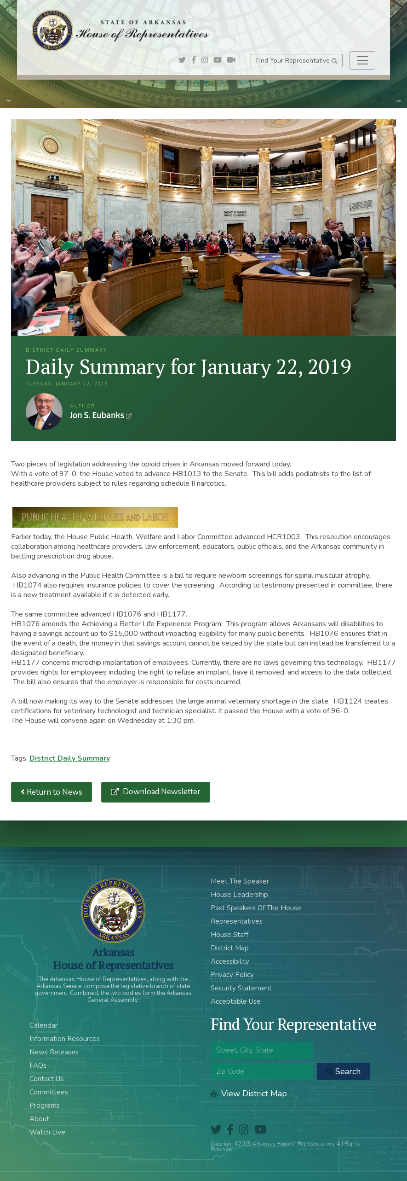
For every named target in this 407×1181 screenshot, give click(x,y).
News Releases (54, 1052)
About (39, 1118)
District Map (230, 948)
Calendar (43, 1025)
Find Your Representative (297, 60)
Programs (44, 1105)
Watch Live (47, 1132)
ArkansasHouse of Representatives (113, 958)
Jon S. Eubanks (44, 411)
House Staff (229, 934)
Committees (48, 1092)
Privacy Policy (232, 974)
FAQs (37, 1065)
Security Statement (241, 988)
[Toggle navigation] (362, 60)
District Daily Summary (69, 758)
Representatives (237, 921)
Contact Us (46, 1078)
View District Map (249, 1093)
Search (343, 1071)
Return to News (51, 792)
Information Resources (64, 1038)
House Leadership (239, 894)
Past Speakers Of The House (256, 908)
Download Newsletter (161, 791)
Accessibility (230, 961)
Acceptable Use (236, 1001)
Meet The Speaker (240, 881)
